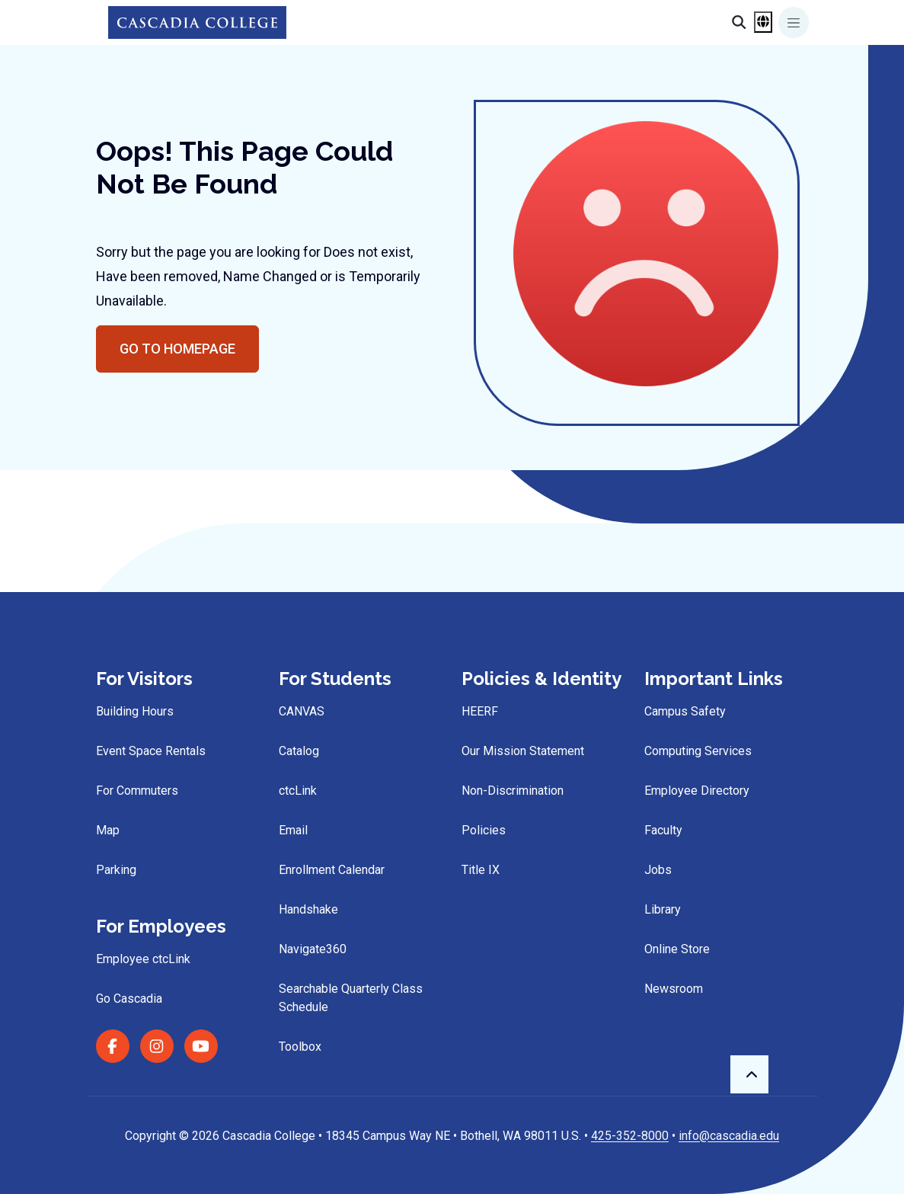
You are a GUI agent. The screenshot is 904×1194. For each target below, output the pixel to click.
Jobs (658, 870)
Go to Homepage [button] (177, 349)
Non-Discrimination (513, 790)
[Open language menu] (763, 22)
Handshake (308, 909)
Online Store (677, 949)
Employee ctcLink (143, 959)
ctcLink (298, 790)
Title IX (481, 870)
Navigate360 (313, 949)
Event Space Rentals (151, 751)
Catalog (299, 751)
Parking (116, 870)
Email (293, 830)
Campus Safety (685, 711)
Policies (484, 830)
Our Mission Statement (523, 751)
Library (662, 909)
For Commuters (137, 790)
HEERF (480, 711)
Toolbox (300, 1046)
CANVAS (301, 711)
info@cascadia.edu (729, 1135)
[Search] (739, 22)
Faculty (663, 830)
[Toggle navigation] (793, 22)
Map (108, 830)
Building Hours (135, 711)
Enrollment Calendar (332, 870)
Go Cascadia (129, 998)
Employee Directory (696, 790)
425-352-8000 (630, 1135)
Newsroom (673, 988)
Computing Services (698, 751)
